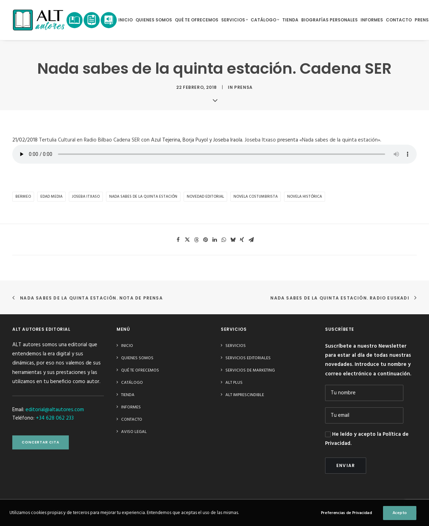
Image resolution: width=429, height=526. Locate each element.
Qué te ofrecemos (196, 20)
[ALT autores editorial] (65, 20)
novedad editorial (205, 196)
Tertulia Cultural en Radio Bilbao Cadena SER (89, 140)
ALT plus (234, 382)
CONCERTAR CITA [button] (40, 442)
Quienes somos (154, 20)
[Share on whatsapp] (223, 240)
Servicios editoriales (248, 358)
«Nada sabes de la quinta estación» (339, 140)
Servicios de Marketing (250, 370)
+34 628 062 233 (55, 418)
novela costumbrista (255, 196)
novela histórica (304, 196)
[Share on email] (251, 240)
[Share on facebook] (178, 240)
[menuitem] (125, 20)
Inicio (125, 20)
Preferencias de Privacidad (346, 518)
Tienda (290, 20)
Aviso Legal (134, 431)
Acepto (399, 518)
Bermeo (23, 196)
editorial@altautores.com (55, 410)
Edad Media (51, 196)
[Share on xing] (242, 240)
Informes (372, 20)
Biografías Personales (329, 20)
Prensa (243, 87)
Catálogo (265, 20)
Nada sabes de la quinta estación (143, 196)
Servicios (234, 20)
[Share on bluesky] (233, 240)
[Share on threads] (196, 240)
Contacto (399, 20)
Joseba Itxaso (260, 140)
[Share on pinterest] (205, 240)
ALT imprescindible (244, 395)
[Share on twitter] (187, 240)
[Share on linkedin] (214, 240)
